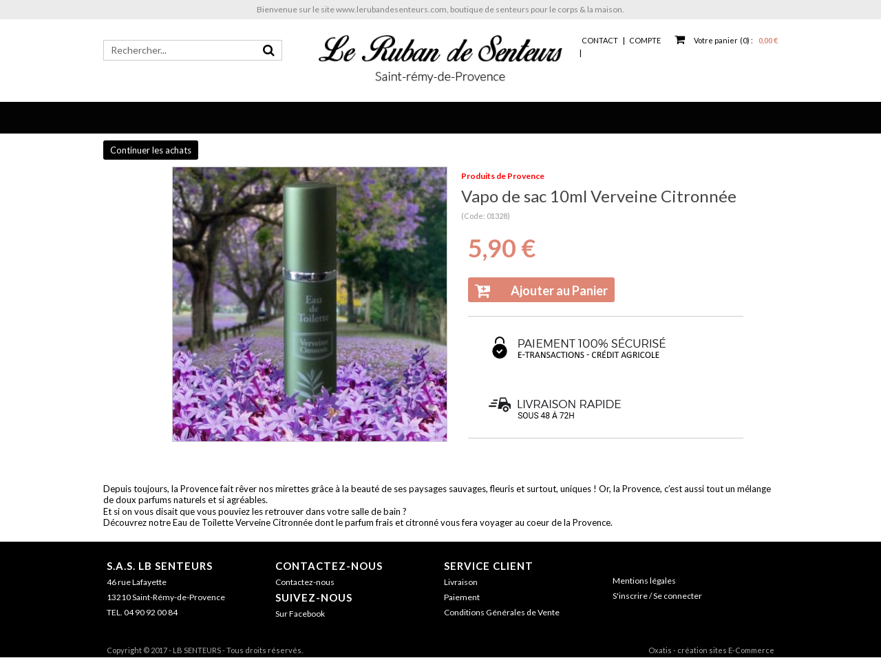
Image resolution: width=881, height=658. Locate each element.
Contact (600, 40)
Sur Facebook (300, 613)
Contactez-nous (329, 566)
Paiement (462, 597)
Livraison (461, 582)
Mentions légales (644, 580)
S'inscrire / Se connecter (657, 596)
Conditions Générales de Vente (502, 612)
